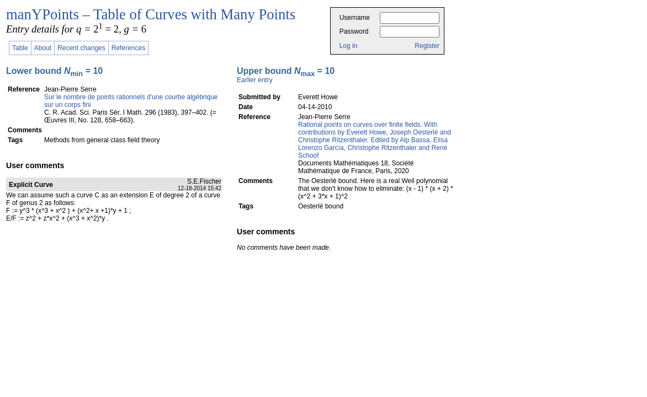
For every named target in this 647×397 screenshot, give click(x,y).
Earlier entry (255, 80)
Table (20, 48)
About (42, 48)
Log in (349, 46)
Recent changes (81, 48)
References (128, 48)
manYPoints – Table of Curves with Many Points (150, 14)
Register (427, 46)
